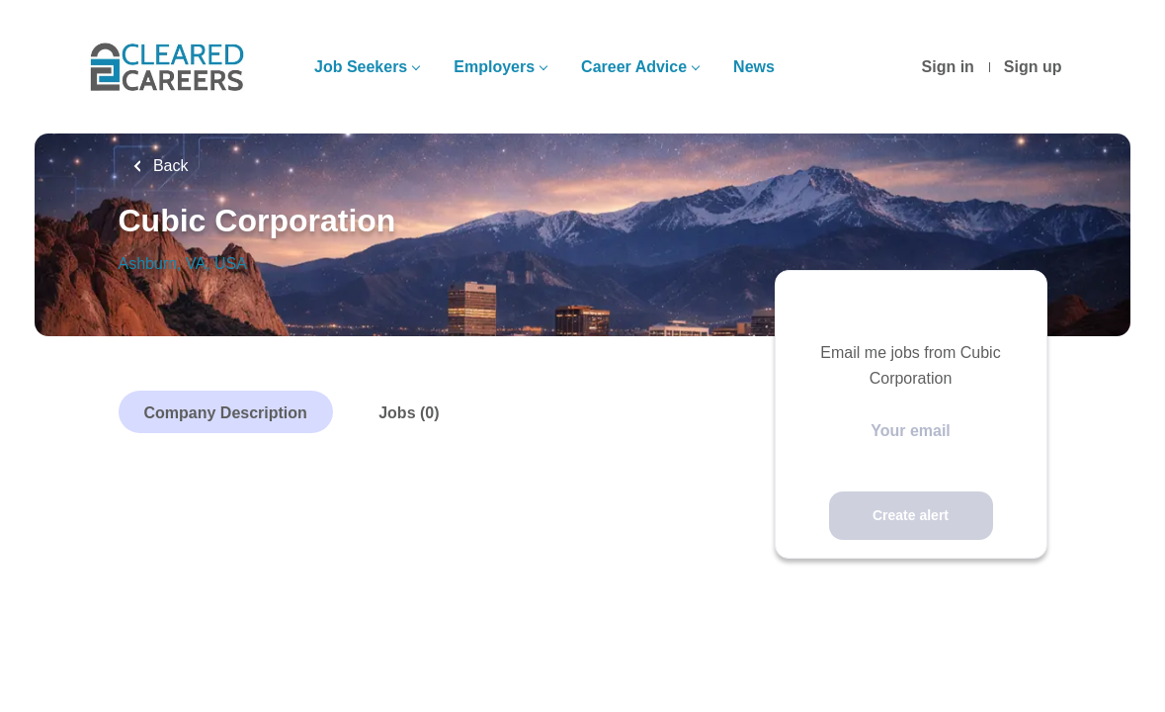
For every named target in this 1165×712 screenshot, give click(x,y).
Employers (494, 66)
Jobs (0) (408, 412)
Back (169, 165)
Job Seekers (360, 66)
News (754, 66)
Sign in (948, 66)
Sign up (1033, 66)
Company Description (225, 412)
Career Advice (634, 66)
